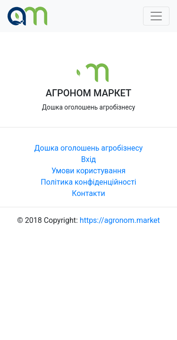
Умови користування (88, 170)
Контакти (88, 193)
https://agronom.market (120, 220)
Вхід (88, 159)
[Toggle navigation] (156, 16)
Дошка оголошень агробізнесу (88, 148)
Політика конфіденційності (88, 182)
